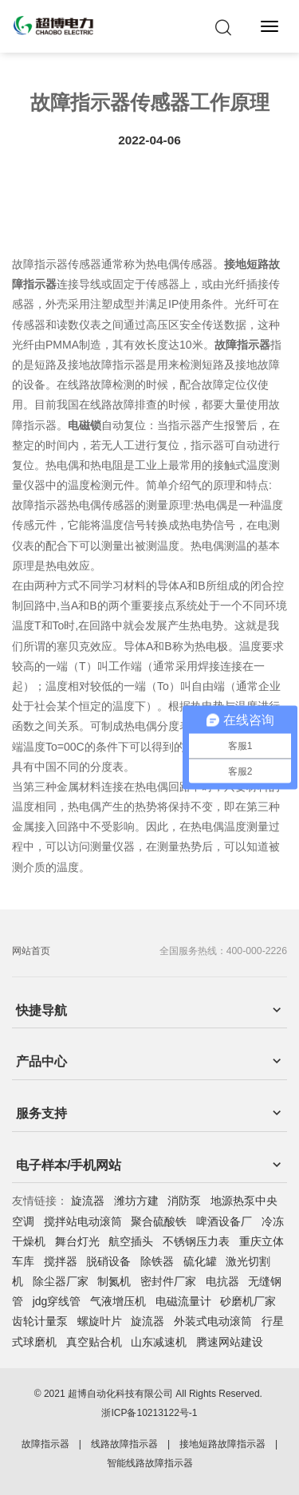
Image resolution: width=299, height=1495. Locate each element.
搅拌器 (60, 1261)
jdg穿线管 (57, 1301)
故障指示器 (45, 1444)
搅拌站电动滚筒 (83, 1221)
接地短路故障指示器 (222, 1444)
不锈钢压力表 (196, 1241)
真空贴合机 (94, 1341)
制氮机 (114, 1281)
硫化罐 (200, 1261)
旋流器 (87, 1200)
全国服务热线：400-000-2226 (223, 951)
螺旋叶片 (99, 1321)
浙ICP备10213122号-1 (149, 1412)
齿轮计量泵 (40, 1321)
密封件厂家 (168, 1281)
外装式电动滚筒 (213, 1321)
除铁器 (157, 1261)
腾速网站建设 (229, 1341)
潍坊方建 (136, 1200)
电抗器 (222, 1281)
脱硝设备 (108, 1261)
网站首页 (31, 951)
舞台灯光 (77, 1241)
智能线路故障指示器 (150, 1463)
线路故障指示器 (124, 1444)
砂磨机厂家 (248, 1301)
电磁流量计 (183, 1301)
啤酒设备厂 (224, 1221)
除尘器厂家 (61, 1281)
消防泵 (184, 1200)
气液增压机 (118, 1301)
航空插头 (130, 1241)
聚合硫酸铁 (159, 1221)
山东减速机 (159, 1341)
